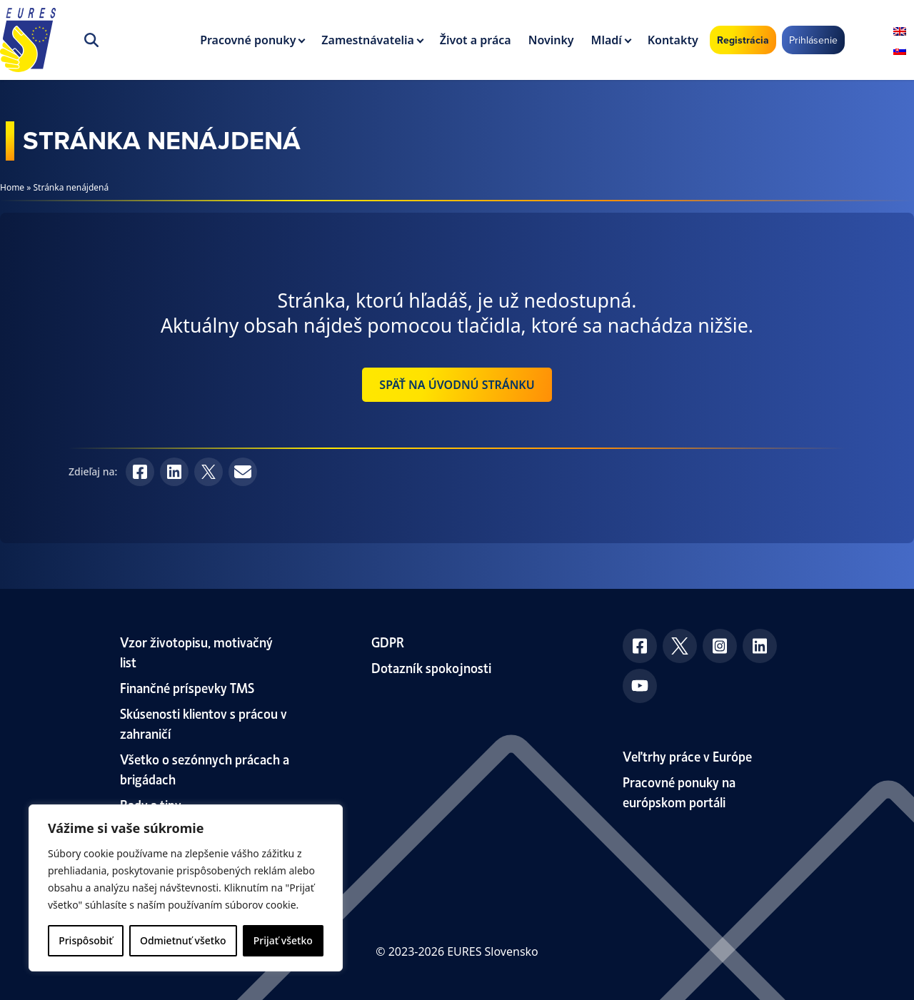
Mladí (606, 40)
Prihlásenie (813, 40)
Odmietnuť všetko (183, 940)
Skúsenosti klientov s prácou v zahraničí (203, 723)
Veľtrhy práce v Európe (687, 755)
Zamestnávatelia (367, 40)
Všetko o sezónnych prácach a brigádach (204, 768)
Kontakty (673, 40)
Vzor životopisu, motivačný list (196, 651)
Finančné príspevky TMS (187, 687)
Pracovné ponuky (248, 40)
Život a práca (475, 40)
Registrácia (743, 40)
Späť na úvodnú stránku (456, 385)
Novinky (551, 40)
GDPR (387, 641)
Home (12, 187)
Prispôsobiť (85, 940)
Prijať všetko (283, 940)
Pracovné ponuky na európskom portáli (679, 791)
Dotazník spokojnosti (431, 667)
